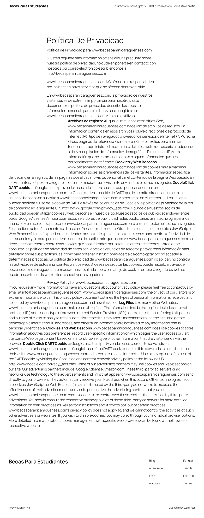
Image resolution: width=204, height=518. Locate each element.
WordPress (189, 507)
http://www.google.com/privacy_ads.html (96, 207)
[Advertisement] (37, 145)
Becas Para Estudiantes (28, 5)
